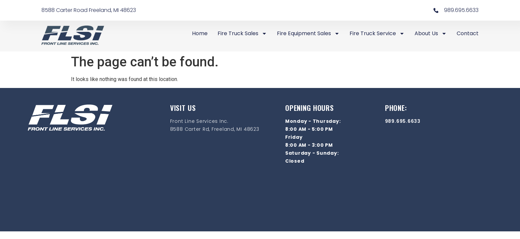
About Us (431, 33)
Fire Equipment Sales (308, 33)
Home (200, 33)
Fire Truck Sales (242, 33)
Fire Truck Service (377, 33)
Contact (468, 33)
